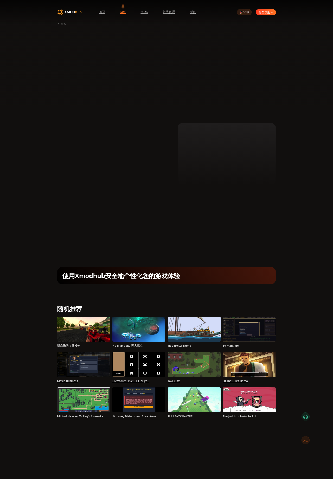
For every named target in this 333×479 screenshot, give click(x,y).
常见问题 (169, 12)
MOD (144, 12)
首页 (102, 12)
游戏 (123, 12)
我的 (193, 12)
